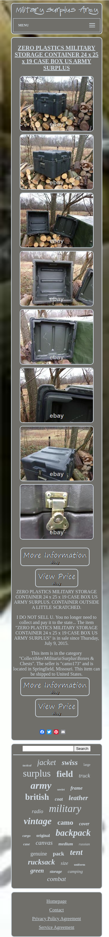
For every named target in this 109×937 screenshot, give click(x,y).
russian (84, 844)
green (37, 870)
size (64, 863)
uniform (79, 864)
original (43, 835)
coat (59, 799)
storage (56, 871)
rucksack (41, 862)
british (37, 797)
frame (76, 788)
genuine (39, 854)
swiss (70, 762)
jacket (46, 762)
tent (76, 852)
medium (65, 844)
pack (58, 854)
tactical (27, 765)
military (65, 808)
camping (75, 871)
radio (37, 811)
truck (84, 776)
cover (84, 823)
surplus (37, 773)
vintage (37, 821)
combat (56, 878)
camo (65, 822)
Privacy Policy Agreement (56, 918)
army (41, 785)
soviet (61, 789)
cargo (26, 836)
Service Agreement (56, 927)
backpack (73, 833)
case (26, 844)
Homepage (57, 901)
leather (78, 798)
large (86, 765)
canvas (44, 842)
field (64, 774)
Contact (56, 909)
